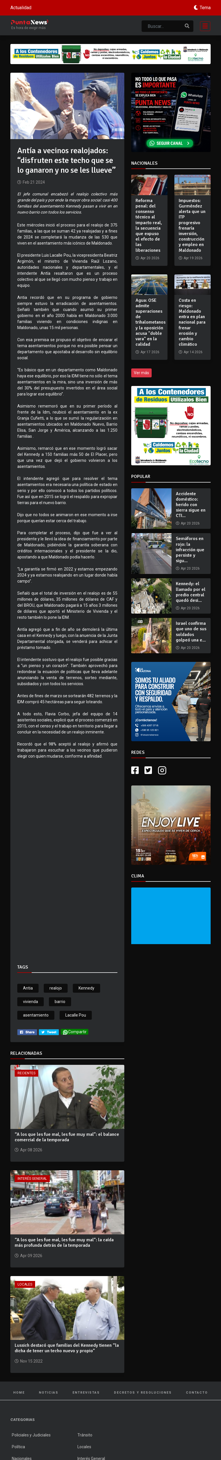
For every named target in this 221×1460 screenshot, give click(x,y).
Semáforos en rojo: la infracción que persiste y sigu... (190, 550)
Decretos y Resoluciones (143, 1392)
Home (19, 1392)
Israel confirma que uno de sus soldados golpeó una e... (191, 631)
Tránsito (84, 1435)
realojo (55, 988)
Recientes (26, 1073)
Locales (25, 1284)
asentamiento (36, 1015)
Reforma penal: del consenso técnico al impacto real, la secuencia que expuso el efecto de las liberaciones (149, 225)
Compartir (74, 1032)
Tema (205, 7)
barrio (60, 1001)
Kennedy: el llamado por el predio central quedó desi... (190, 592)
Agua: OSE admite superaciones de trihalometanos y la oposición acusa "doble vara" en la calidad (150, 322)
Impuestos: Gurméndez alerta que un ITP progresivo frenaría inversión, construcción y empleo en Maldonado (192, 225)
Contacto (197, 1392)
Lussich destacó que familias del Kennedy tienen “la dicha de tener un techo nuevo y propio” (67, 1348)
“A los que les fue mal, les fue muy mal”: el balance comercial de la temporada (67, 1137)
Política (18, 1446)
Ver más (141, 372)
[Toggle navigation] (203, 25)
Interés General (32, 1179)
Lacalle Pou (75, 1015)
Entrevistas (86, 1392)
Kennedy (86, 988)
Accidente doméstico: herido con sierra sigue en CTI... (190, 505)
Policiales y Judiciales (31, 1435)
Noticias (48, 1392)
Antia (28, 988)
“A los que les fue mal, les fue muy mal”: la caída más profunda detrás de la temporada (64, 1242)
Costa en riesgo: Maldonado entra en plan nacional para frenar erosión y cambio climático (192, 322)
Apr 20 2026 (190, 523)
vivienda (30, 1001)
